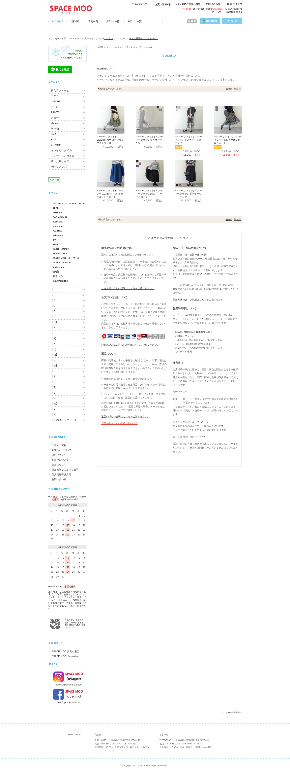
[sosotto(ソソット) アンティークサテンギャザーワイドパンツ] (194, 173)
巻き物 (55, 128)
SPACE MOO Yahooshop (65, 656)
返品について (59, 464)
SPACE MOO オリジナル (66, 258)
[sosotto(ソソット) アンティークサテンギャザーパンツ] (155, 119)
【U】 (54, 392)
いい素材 (56, 144)
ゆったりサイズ (60, 161)
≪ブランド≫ (128, 47)
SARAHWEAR (60, 253)
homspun (58, 226)
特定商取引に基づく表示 (65, 469)
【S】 (54, 381)
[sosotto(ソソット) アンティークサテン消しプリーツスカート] (155, 173)
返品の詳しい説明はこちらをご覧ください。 (125, 416)
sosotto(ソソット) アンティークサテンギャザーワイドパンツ (188, 193)
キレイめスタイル (61, 150)
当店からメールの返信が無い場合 (119, 423)
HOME (100, 47)
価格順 (229, 89)
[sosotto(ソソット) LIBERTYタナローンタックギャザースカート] (116, 119)
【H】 (54, 327)
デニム (55, 96)
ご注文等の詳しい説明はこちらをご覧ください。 (127, 288)
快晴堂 (56, 271)
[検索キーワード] (174, 21)
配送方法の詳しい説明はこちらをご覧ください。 (199, 299)
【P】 (54, 371)
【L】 (54, 349)
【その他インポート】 (64, 419)
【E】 (54, 311)
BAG (53, 139)
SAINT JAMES (61, 249)
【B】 (54, 294)
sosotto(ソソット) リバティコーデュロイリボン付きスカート (227, 139)
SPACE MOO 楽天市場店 (65, 651)
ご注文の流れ (59, 445)
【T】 (54, 387)
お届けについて (60, 459)
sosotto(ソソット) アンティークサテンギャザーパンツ (149, 139)
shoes (54, 123)
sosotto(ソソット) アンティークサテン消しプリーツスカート (149, 193)
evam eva (58, 221)
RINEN (56, 244)
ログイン (108, 38)
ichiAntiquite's (60, 281)
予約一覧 (54, 180)
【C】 (54, 300)
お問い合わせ (59, 479)
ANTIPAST (58, 212)
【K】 (54, 343)
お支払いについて (61, 450)
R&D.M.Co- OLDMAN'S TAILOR (69, 203)
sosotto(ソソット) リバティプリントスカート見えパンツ (188, 139)
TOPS (54, 106)
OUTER (55, 101)
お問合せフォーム (111, 410)
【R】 (54, 376)
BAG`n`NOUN (60, 217)
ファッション (112, 47)
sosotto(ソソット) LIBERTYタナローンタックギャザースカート (110, 139)
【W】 (55, 403)
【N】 (54, 360)
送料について (59, 455)
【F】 (54, 316)
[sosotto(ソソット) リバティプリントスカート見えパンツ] (194, 119)
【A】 (54, 289)
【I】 (54, 333)
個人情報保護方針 (61, 474)
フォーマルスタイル (63, 155)
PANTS (55, 112)
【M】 (54, 354)
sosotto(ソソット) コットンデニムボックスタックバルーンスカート (110, 193)
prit (54, 240)
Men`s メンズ (59, 166)
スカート (56, 117)
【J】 (54, 338)
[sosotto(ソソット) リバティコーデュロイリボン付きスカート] (233, 119)
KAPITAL (57, 231)
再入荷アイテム (60, 90)
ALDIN (56, 208)
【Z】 (54, 414)
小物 (53, 134)
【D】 (54, 305)
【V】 (54, 398)
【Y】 (54, 409)
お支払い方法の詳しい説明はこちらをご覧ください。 (130, 344)
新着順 (237, 89)
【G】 (54, 322)
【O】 (54, 365)
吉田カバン (58, 276)
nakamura (58, 235)
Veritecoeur (59, 267)
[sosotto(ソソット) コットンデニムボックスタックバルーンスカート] (116, 173)
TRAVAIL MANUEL (62, 262)
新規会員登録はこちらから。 (143, 38)
